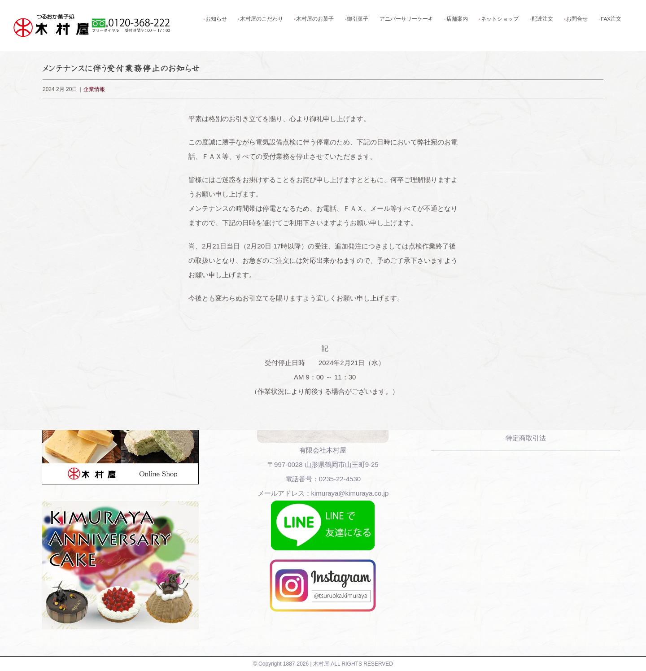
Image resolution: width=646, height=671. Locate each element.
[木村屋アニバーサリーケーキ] (120, 504)
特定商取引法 (526, 438)
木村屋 (322, 664)
